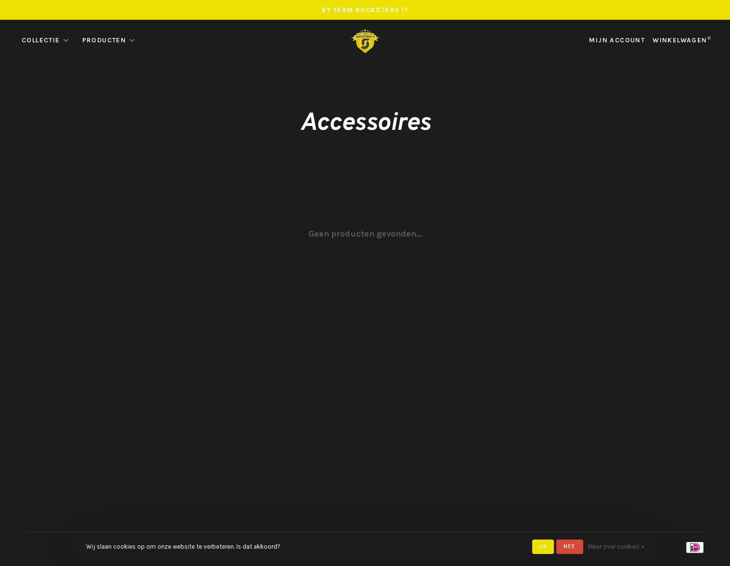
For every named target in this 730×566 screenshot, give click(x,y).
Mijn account (617, 40)
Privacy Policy (51, 417)
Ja (542, 546)
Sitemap (41, 466)
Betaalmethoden (57, 433)
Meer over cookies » (616, 546)
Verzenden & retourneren (73, 449)
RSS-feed (43, 482)
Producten (104, 40)
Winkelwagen (682, 40)
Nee (570, 546)
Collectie (41, 40)
